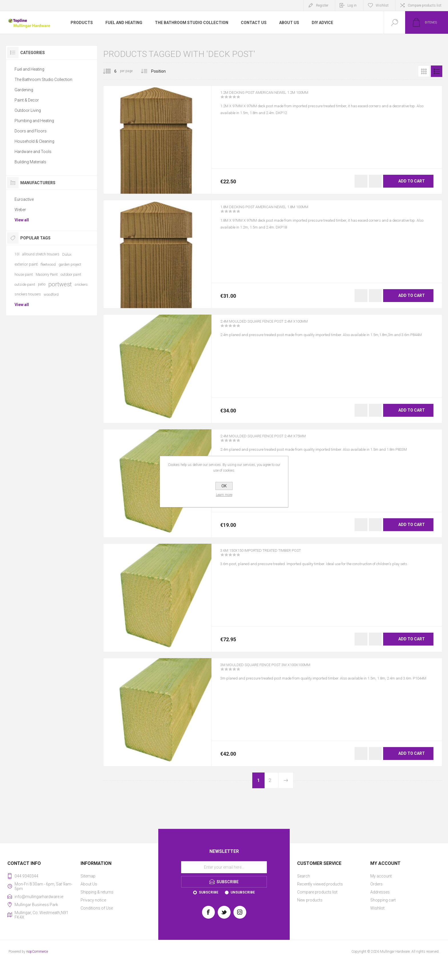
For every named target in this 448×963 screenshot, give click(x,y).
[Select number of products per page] (111, 71)
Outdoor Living (28, 110)
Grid (423, 71)
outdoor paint (71, 274)
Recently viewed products (320, 884)
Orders (376, 884)
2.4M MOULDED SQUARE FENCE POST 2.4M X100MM (276, 325)
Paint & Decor (27, 100)
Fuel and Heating (29, 69)
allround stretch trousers (40, 254)
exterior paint (26, 264)
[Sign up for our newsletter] (224, 867)
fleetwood (48, 264)
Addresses (380, 892)
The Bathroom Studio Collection (43, 79)
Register (322, 5)
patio (41, 284)
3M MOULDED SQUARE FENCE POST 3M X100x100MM (278, 668)
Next (285, 780)
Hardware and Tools (33, 151)
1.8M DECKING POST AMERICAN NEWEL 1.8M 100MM (276, 210)
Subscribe (208, 892)
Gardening (24, 90)
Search (303, 876)
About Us (89, 884)
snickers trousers (28, 294)
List (436, 71)
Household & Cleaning (34, 141)
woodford (51, 294)
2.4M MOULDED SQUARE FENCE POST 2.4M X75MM (275, 439)
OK (224, 486)
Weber (20, 209)
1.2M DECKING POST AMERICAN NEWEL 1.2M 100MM (276, 96)
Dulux (66, 254)
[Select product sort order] (162, 71)
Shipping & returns (97, 892)
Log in (352, 5)
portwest (60, 284)
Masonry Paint (47, 274)
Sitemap (88, 876)
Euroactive (24, 199)
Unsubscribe (243, 892)
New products (310, 900)
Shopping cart (383, 900)
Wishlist (377, 908)
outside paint (25, 284)
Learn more (224, 495)
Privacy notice (93, 900)
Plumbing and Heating (34, 120)
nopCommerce (37, 952)
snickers (81, 284)
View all (22, 220)
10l (17, 254)
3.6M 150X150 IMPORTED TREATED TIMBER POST (273, 554)
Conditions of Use (97, 908)
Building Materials (30, 162)
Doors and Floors (31, 131)
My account (381, 876)
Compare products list (424, 5)
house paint (24, 274)
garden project (70, 264)
